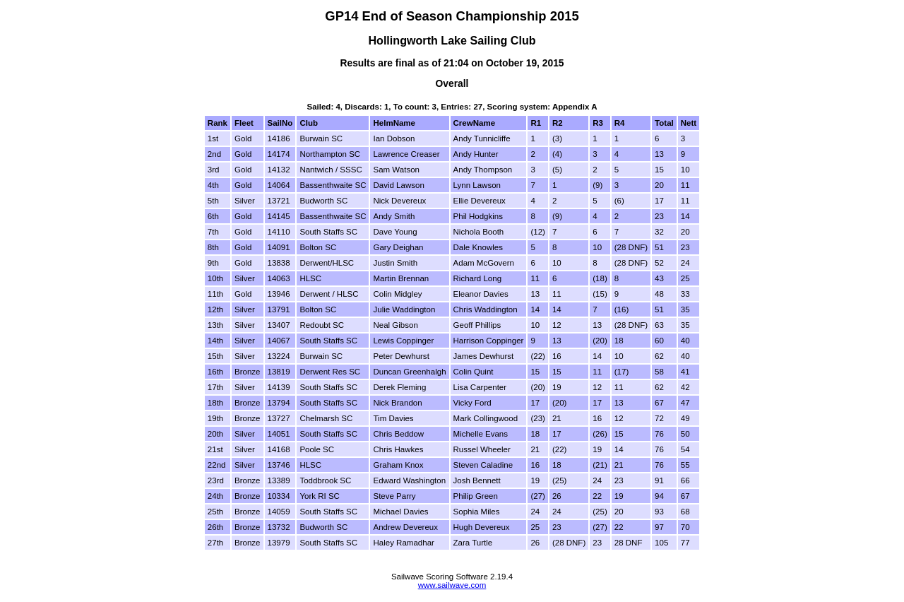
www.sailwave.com (452, 585)
